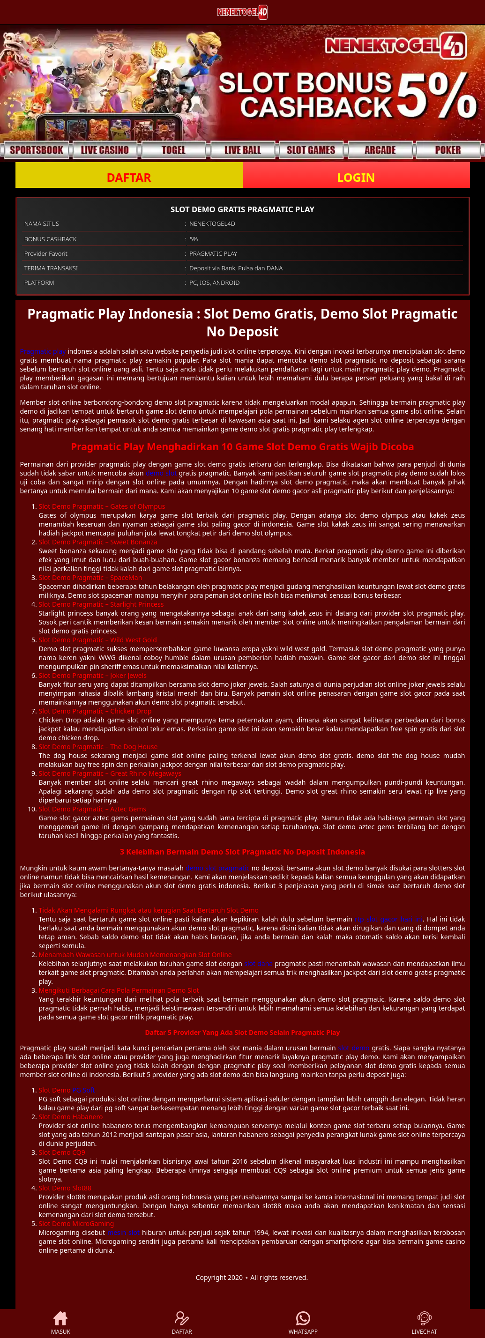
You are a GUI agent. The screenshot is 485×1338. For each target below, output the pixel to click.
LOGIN (356, 177)
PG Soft (83, 1089)
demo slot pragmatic (218, 867)
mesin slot (123, 1232)
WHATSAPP (303, 1323)
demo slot (161, 472)
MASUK (60, 1323)
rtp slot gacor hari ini (389, 918)
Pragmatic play (43, 351)
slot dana (258, 963)
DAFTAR (128, 177)
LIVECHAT (424, 1323)
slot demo (354, 1047)
